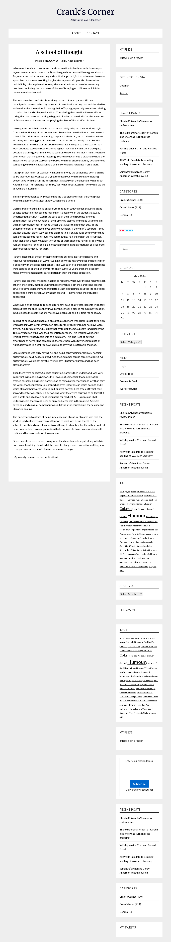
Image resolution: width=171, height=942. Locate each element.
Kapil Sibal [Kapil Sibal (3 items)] (124, 521)
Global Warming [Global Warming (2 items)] (138, 509)
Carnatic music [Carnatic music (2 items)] (134, 500)
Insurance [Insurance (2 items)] (150, 516)
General (124, 214)
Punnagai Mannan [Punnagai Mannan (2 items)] (127, 542)
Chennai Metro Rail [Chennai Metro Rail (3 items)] (128, 504)
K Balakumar (76, 60)
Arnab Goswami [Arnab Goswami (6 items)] (135, 495)
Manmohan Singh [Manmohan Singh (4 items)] (128, 529)
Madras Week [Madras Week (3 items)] (143, 521)
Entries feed (126, 373)
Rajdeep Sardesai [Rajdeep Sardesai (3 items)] (143, 542)
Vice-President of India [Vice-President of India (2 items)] (138, 566)
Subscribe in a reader (131, 57)
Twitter (124, 93)
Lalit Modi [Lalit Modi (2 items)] (133, 521)
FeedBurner (146, 789)
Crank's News (127, 207)
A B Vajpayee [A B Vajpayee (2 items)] (125, 492)
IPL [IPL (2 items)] (156, 516)
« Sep (122, 318)
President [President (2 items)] (135, 538)
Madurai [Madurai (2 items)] (153, 521)
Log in (123, 365)
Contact (93, 33)
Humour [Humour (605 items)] (136, 515)
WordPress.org (128, 388)
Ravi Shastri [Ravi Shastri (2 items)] (131, 546)
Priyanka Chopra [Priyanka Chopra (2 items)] (147, 538)
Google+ (124, 85)
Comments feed (128, 381)
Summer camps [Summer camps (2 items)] (129, 554)
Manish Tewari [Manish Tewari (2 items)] (143, 526)
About (76, 33)
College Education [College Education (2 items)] (144, 504)
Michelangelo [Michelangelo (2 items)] (142, 530)
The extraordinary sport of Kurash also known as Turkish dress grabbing (139, 136)
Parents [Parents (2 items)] (135, 534)
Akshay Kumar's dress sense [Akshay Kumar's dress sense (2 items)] (143, 492)
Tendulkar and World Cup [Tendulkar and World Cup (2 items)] (140, 562)
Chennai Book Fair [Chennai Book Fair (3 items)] (149, 500)
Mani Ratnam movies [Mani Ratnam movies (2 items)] (128, 526)
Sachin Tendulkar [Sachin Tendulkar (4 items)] (144, 546)
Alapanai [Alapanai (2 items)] (123, 496)
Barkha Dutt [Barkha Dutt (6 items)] (150, 495)
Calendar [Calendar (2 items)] (123, 500)
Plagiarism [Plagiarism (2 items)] (143, 534)
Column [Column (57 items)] (126, 508)
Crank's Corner (85, 12)
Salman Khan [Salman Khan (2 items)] (125, 550)
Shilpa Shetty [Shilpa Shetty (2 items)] (136, 550)
